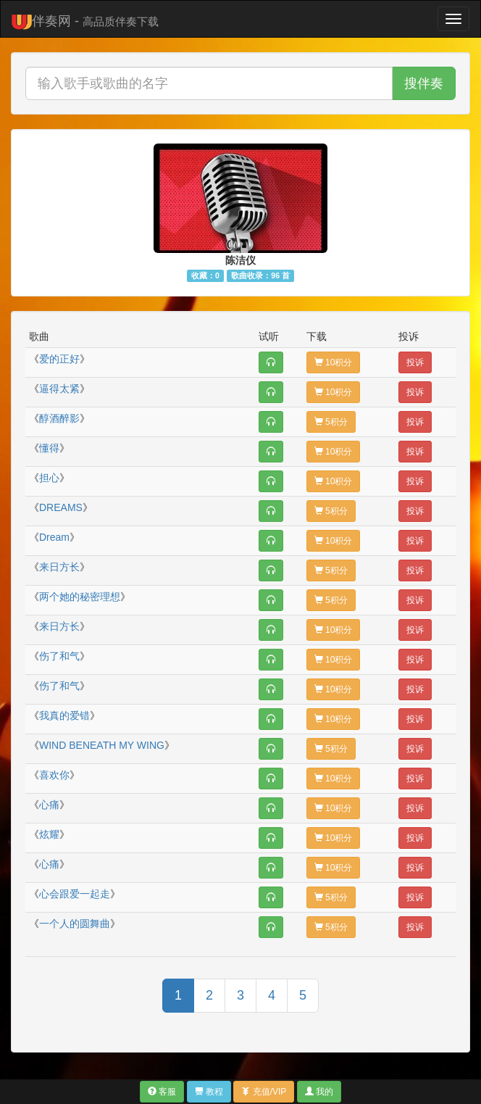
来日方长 (59, 567)
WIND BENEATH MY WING (101, 745)
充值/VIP (263, 1092)
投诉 (415, 362)
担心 (49, 477)
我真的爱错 (64, 715)
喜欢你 (54, 775)
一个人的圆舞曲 (74, 923)
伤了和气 (59, 656)
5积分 (331, 422)
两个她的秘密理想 (79, 596)
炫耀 (49, 834)
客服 (162, 1092)
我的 (319, 1092)
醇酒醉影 (59, 418)
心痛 (49, 804)
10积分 (333, 362)
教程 (209, 1092)
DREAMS (61, 507)
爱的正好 (59, 359)
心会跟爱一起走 (74, 894)
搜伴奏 (423, 83)
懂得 (49, 448)
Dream (54, 537)
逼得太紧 (59, 388)
